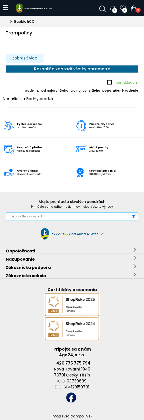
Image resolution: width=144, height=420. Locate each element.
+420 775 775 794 (72, 363)
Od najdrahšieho (54, 90)
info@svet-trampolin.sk (72, 416)
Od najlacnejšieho (85, 90)
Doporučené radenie (120, 90)
